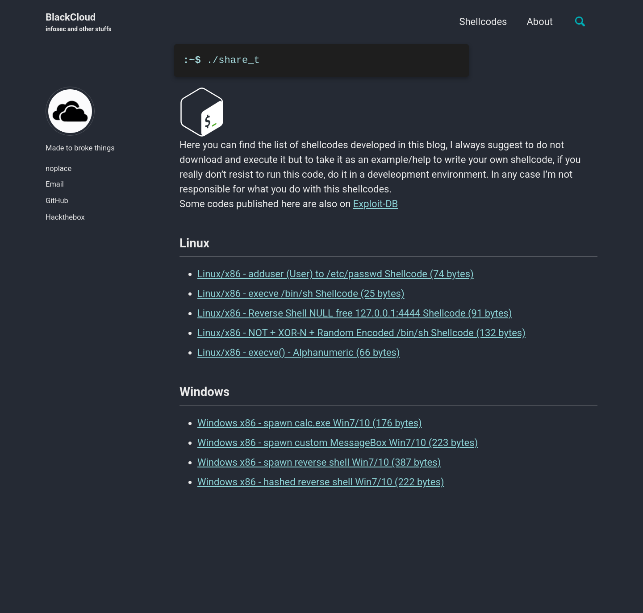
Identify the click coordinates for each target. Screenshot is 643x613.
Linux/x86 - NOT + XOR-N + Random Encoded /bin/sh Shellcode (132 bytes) (361, 332)
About (539, 21)
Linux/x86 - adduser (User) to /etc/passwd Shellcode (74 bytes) (335, 273)
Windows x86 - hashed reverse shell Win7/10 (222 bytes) (320, 482)
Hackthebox (65, 217)
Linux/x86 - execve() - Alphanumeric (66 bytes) (298, 352)
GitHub (57, 200)
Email (55, 184)
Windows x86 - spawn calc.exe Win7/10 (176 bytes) (309, 423)
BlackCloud (79, 23)
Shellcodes (483, 21)
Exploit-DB (375, 203)
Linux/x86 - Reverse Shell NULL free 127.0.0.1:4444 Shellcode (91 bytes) (354, 313)
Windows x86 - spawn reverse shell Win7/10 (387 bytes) (319, 462)
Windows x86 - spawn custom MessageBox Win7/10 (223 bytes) (337, 442)
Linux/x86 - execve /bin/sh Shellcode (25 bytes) (301, 293)
